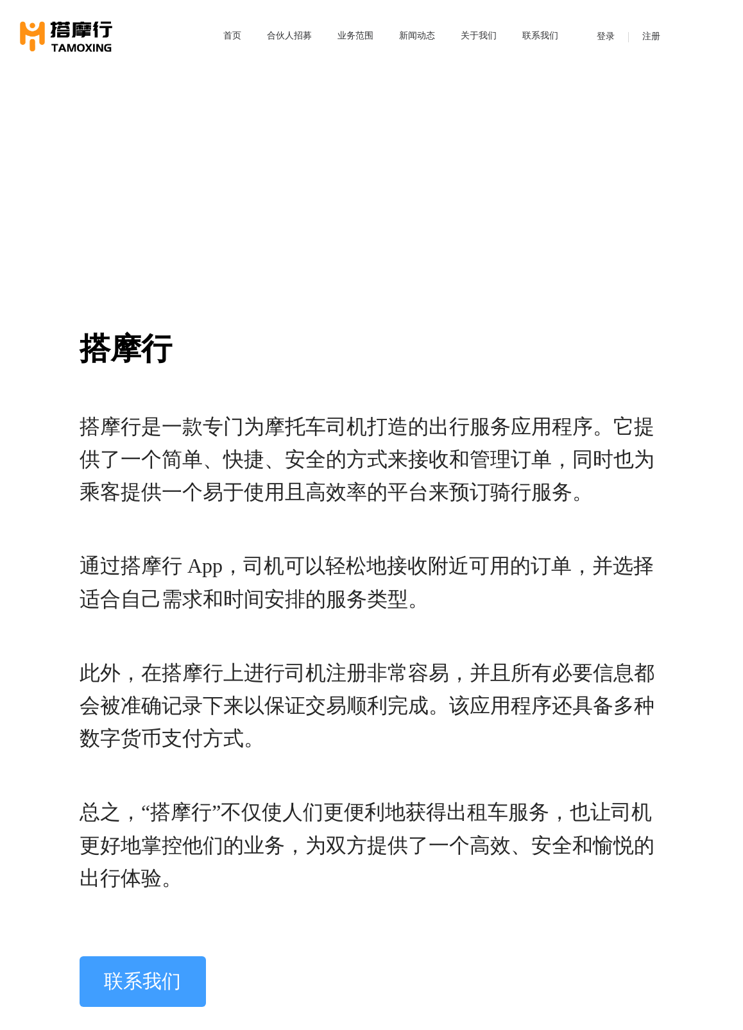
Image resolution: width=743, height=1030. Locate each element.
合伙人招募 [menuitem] (289, 35)
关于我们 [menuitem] (479, 35)
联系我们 (142, 981)
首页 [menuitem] (232, 35)
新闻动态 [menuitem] (417, 35)
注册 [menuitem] (651, 36)
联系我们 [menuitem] (540, 35)
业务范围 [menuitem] (355, 35)
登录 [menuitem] (606, 36)
